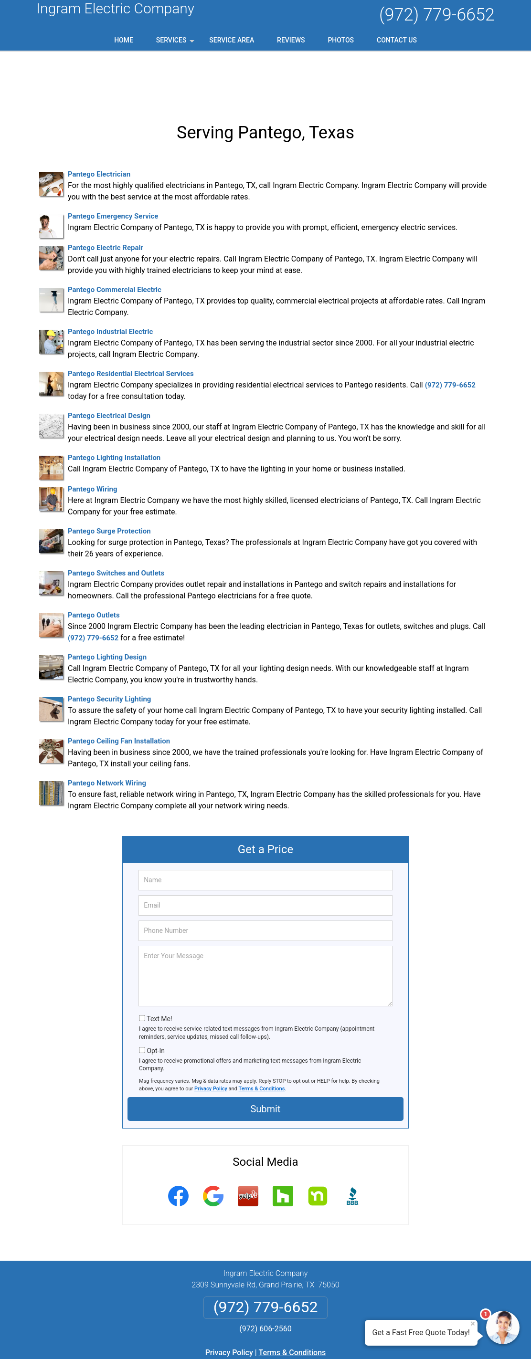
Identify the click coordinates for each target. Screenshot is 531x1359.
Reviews (291, 40)
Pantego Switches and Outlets (116, 523)
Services (176, 43)
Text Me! (159, 968)
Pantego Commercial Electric (114, 239)
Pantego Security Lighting (109, 649)
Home (123, 40)
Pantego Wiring (92, 439)
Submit (265, 1059)
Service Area (231, 40)
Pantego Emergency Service (113, 166)
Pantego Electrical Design (109, 365)
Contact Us (397, 40)
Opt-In (155, 1000)
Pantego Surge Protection (109, 481)
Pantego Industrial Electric (110, 281)
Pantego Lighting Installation (114, 407)
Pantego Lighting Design (107, 607)
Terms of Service (335, 1338)
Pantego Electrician (99, 124)
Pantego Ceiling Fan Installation (119, 691)
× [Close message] (472, 1323)
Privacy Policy (210, 1038)
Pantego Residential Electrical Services (131, 323)
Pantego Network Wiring (107, 733)
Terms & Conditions (262, 1038)
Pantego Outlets (94, 565)
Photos (341, 40)
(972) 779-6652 (437, 15)
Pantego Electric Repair (105, 197)
